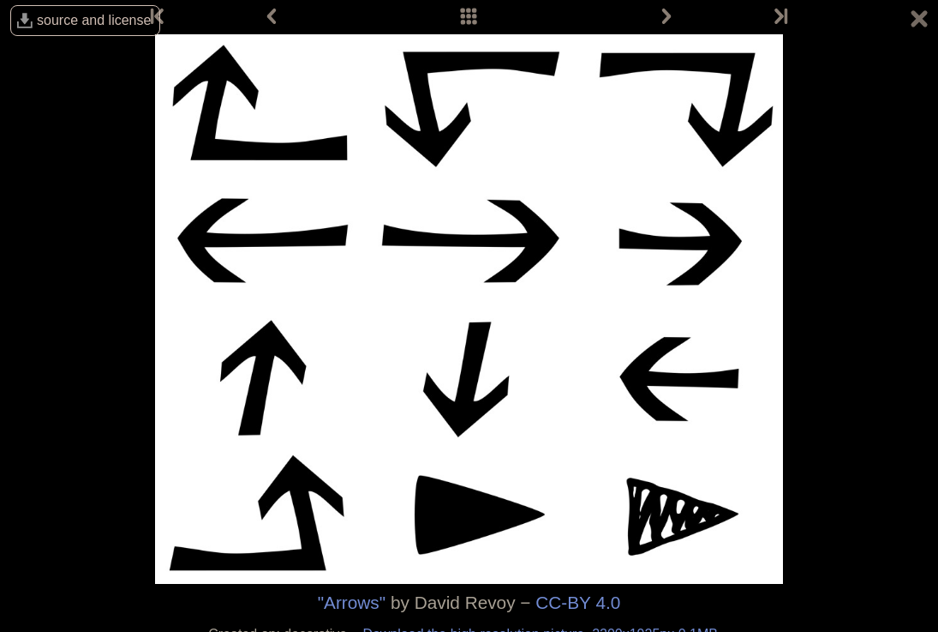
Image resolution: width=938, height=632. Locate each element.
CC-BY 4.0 (577, 602)
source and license (94, 20)
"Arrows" (351, 602)
